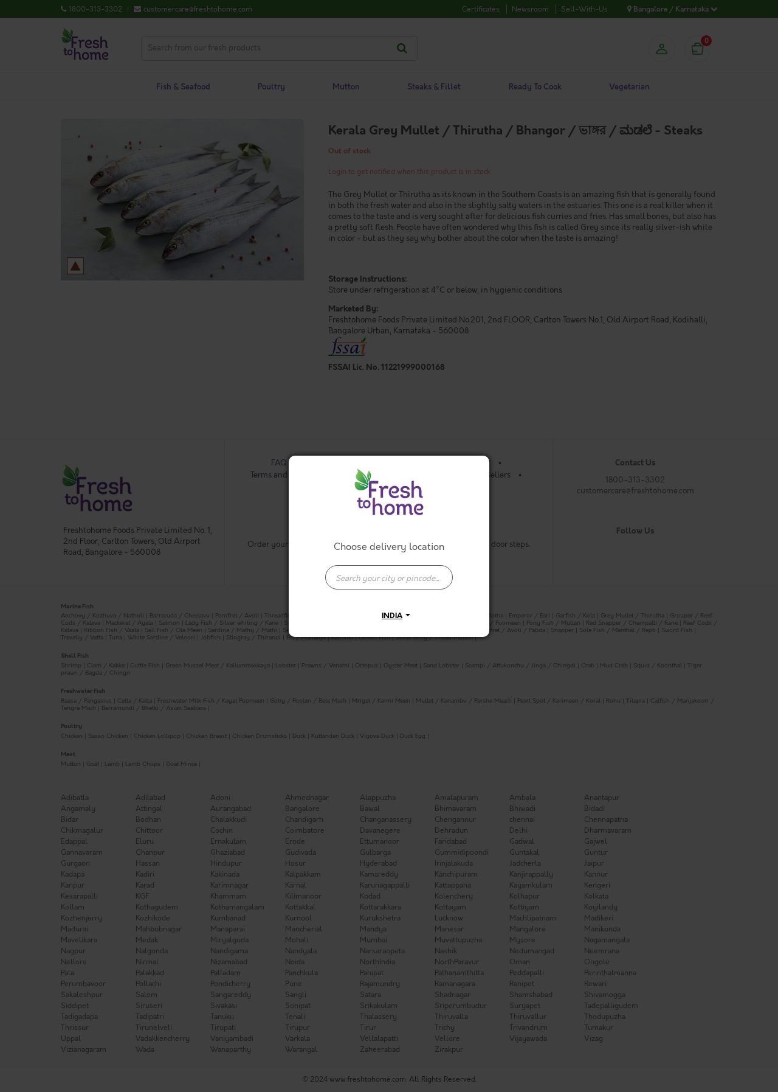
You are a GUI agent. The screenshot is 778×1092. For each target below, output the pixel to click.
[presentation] (389, 577)
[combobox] (389, 571)
